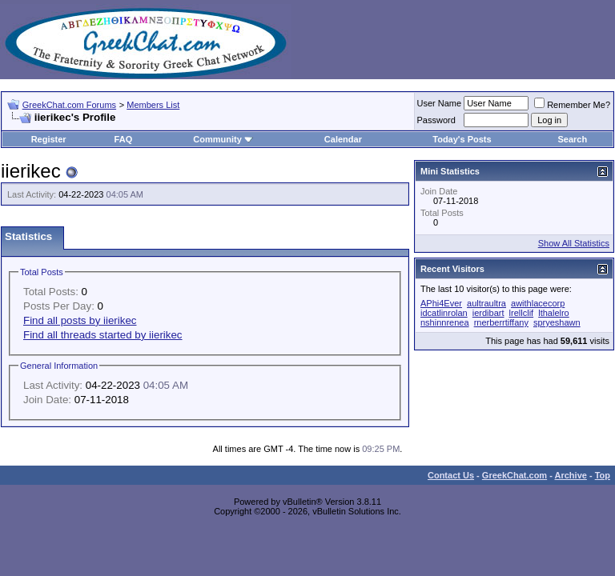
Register (48, 139)
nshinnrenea (444, 322)
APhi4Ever (441, 303)
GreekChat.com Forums (69, 105)
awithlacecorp (538, 303)
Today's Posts (461, 139)
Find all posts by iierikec (79, 320)
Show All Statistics (573, 243)
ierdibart (488, 313)
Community (223, 139)
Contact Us (451, 475)
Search (573, 139)
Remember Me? (572, 105)
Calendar (343, 139)
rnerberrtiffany (501, 322)
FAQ (124, 139)
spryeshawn (557, 322)
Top (602, 475)
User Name (439, 103)
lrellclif (521, 313)
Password (436, 120)
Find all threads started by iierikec (103, 335)
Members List (153, 105)
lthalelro (553, 313)
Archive (571, 475)
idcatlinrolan (444, 313)
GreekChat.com (514, 475)
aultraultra (486, 303)
